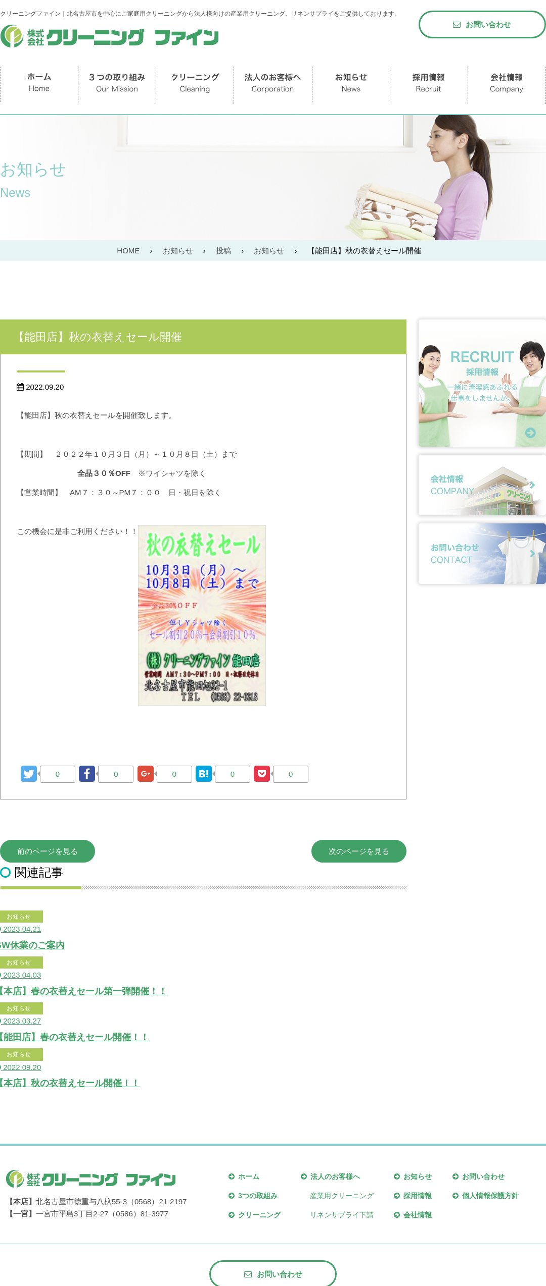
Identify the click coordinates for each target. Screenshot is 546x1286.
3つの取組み (253, 1196)
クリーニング (255, 1215)
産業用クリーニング (342, 1196)
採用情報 (413, 1196)
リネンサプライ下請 (342, 1215)
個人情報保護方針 (485, 1196)
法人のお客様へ (330, 1176)
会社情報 (413, 1215)
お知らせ (413, 1176)
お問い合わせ (482, 24)
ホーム (244, 1176)
